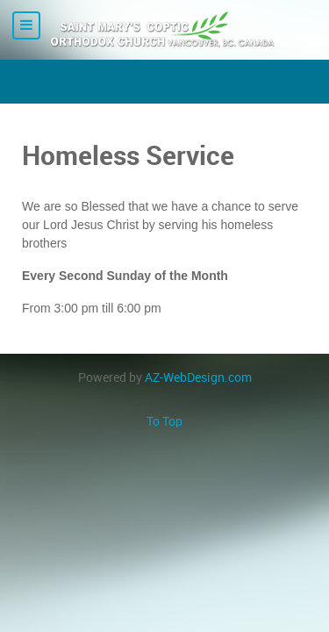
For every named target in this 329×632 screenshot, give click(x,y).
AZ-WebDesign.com (198, 377)
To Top (164, 421)
